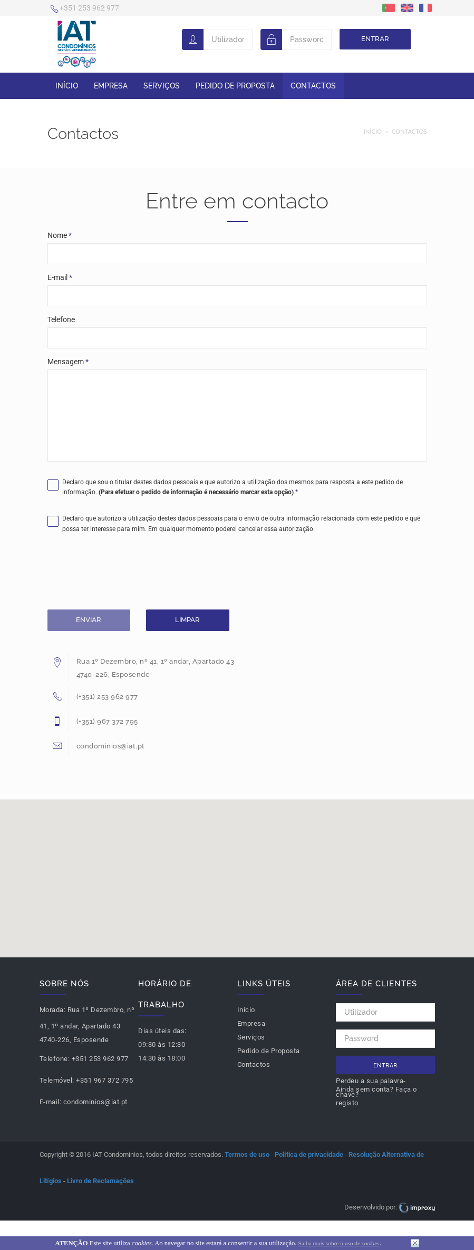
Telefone (61, 319)
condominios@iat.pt (95, 1102)
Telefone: (55, 1059)
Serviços (161, 86)
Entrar (375, 39)
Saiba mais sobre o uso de (339, 1243)
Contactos (313, 86)
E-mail (59, 277)
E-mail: (51, 1102)
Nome (59, 235)
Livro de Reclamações (100, 1181)
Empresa (111, 86)
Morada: (53, 1010)
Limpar (187, 620)
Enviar (88, 620)
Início (66, 86)
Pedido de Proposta (235, 86)
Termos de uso (247, 1154)
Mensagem (68, 361)
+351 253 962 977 (85, 9)
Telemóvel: (57, 1080)
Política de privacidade (309, 1154)
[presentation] (127, 573)
